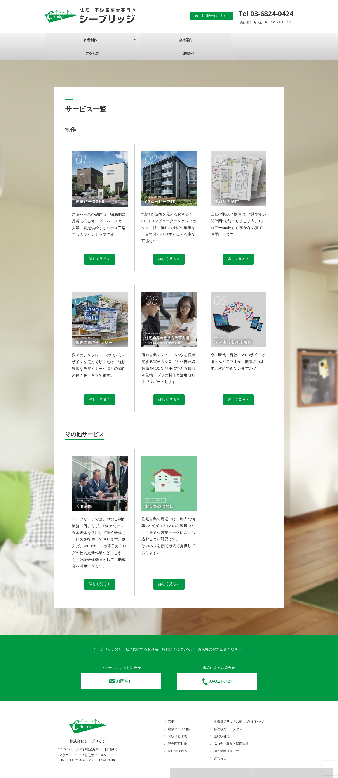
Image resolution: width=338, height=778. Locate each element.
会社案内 (104, 40)
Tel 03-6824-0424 (266, 13)
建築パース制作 (179, 716)
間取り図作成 (177, 723)
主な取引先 (222, 723)
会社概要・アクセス (228, 716)
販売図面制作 (177, 731)
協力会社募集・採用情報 (231, 731)
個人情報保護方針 (226, 738)
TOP (171, 709)
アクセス (148, 40)
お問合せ (190, 40)
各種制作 (63, 40)
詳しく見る (99, 246)
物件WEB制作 (178, 738)
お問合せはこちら (214, 16)
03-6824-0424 (217, 668)
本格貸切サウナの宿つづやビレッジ (239, 709)
